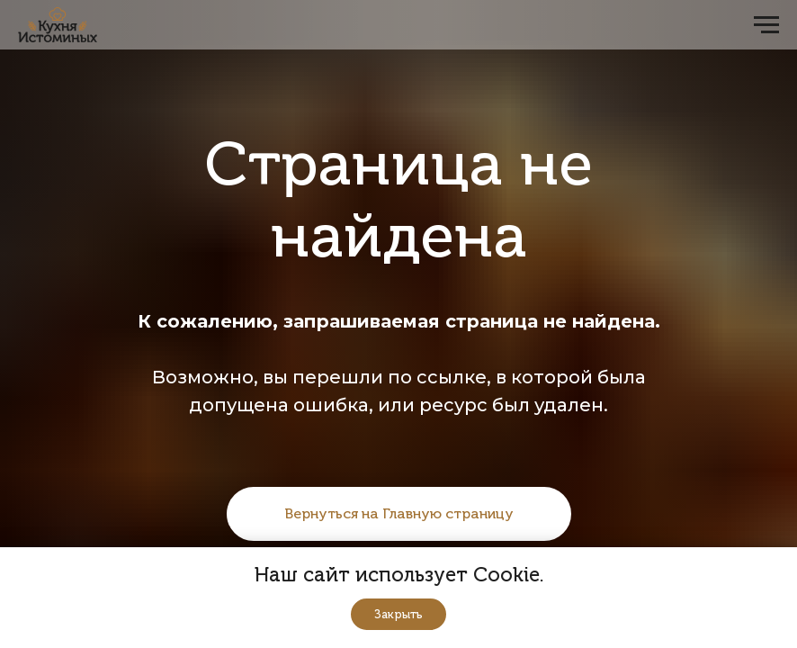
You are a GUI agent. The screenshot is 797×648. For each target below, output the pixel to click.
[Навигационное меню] (766, 25)
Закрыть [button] (398, 614)
